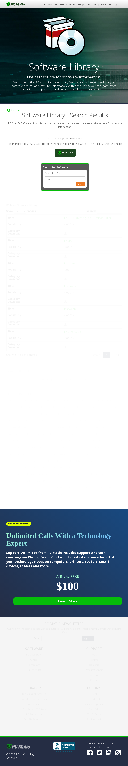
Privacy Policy (105, 743)
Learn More (67, 601)
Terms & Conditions (100, 747)
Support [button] (83, 4)
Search (80, 184)
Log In (114, 4)
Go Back (14, 110)
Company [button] (99, 4)
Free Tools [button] (67, 4)
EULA (92, 743)
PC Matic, (21, 754)
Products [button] (50, 4)
